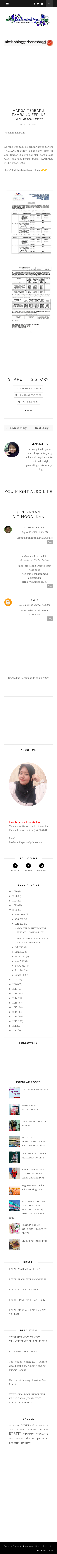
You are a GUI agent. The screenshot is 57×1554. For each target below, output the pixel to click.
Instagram (41, 867)
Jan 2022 (20, 974)
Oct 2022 (20, 919)
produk (14, 1443)
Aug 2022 (20, 923)
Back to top (45, 1550)
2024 (15, 900)
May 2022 (20, 956)
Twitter (28, 867)
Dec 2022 (20, 914)
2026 (15, 891)
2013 (15, 1016)
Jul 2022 (19, 947)
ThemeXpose (28, 1546)
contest (20, 1438)
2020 (15, 984)
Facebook (15, 867)
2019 (15, 988)
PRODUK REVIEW (38, 1429)
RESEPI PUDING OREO (34, 1241)
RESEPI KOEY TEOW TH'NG (24, 1289)
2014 (15, 1011)
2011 (14, 1025)
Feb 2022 (20, 970)
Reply (50, 542)
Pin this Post (30, 402)
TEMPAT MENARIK (35, 1434)
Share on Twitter (31, 395)
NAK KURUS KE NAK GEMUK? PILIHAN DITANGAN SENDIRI (33, 1173)
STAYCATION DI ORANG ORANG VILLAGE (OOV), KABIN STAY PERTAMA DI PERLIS (27, 1398)
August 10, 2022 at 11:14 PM (35, 532)
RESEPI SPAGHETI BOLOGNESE (27, 1299)
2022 (15, 909)
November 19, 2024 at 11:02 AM (34, 605)
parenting (42, 1438)
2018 (15, 993)
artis (11, 1438)
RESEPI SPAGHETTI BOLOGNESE (27, 1279)
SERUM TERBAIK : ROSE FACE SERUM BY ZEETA (34, 1229)
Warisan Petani (35, 527)
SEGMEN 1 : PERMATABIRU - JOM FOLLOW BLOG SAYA (33, 1141)
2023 (15, 905)
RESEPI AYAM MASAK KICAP (24, 1269)
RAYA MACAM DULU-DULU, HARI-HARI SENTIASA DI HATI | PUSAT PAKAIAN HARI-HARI (28, 1209)
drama (30, 1438)
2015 (15, 1007)
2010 (15, 1030)
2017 (15, 998)
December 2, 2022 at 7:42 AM (34, 560)
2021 (15, 979)
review (25, 1442)
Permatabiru (39, 443)
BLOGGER (14, 1425)
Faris (34, 600)
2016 (15, 1002)
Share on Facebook (29, 388)
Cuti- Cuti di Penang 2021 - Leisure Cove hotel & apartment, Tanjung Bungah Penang (28, 1365)
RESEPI (15, 1433)
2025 (15, 896)
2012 (15, 1021)
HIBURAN (27, 1425)
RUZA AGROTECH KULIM (23, 1351)
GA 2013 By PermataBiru (35, 1089)
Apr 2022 (20, 961)
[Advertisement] (28, 78)
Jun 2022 (20, 951)
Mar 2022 (20, 965)
